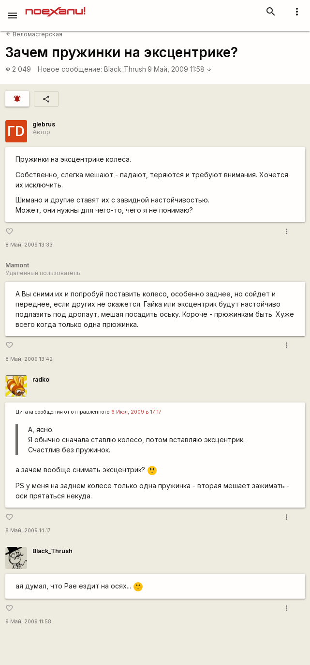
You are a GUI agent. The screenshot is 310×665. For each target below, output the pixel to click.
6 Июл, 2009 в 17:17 (136, 412)
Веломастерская (34, 34)
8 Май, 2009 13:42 (29, 359)
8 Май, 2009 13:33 (29, 245)
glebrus (43, 124)
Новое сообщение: (70, 69)
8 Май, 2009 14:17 (28, 530)
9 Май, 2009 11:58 (180, 69)
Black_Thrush (125, 69)
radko (40, 379)
